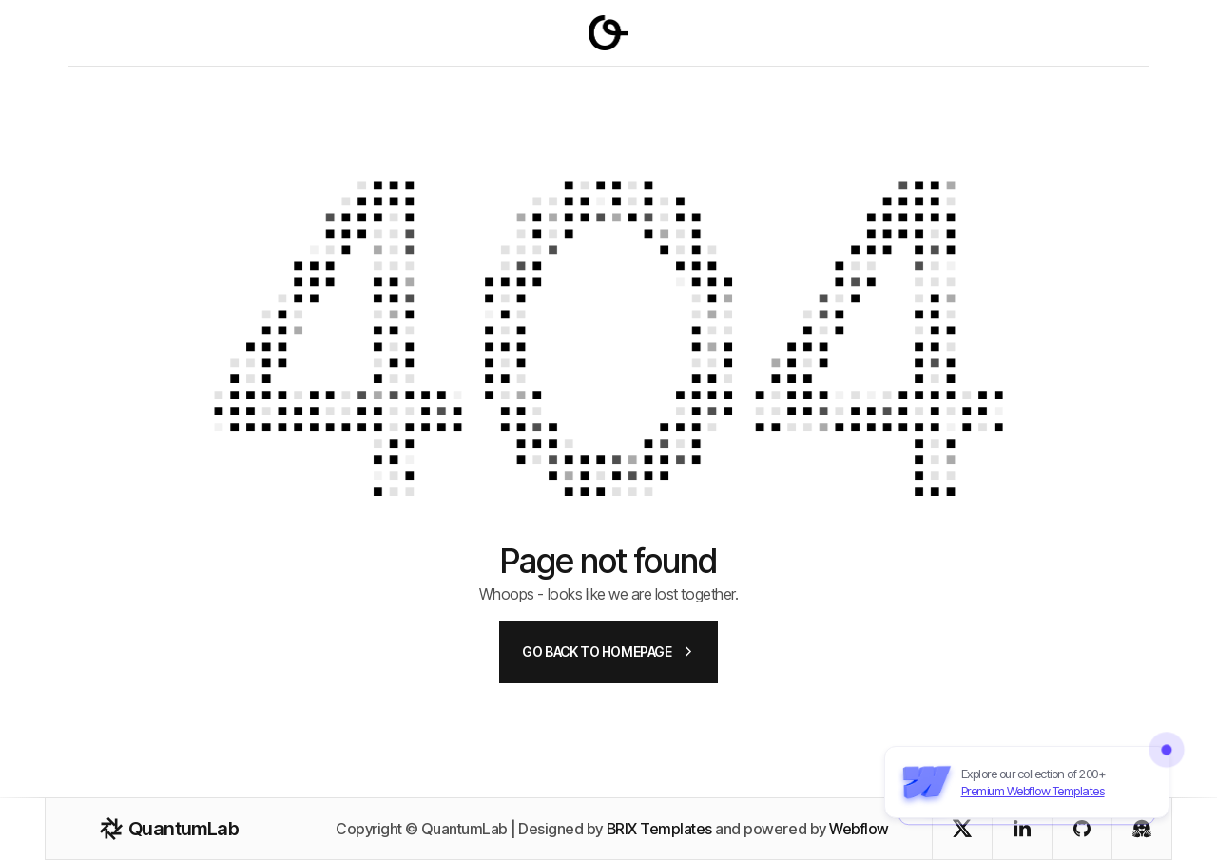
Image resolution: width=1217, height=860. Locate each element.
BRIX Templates (659, 828)
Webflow (859, 828)
